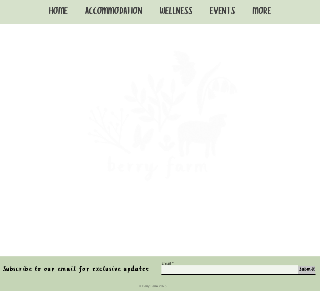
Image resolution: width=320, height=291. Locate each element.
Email (166, 263)
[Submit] (307, 269)
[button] (261, 12)
